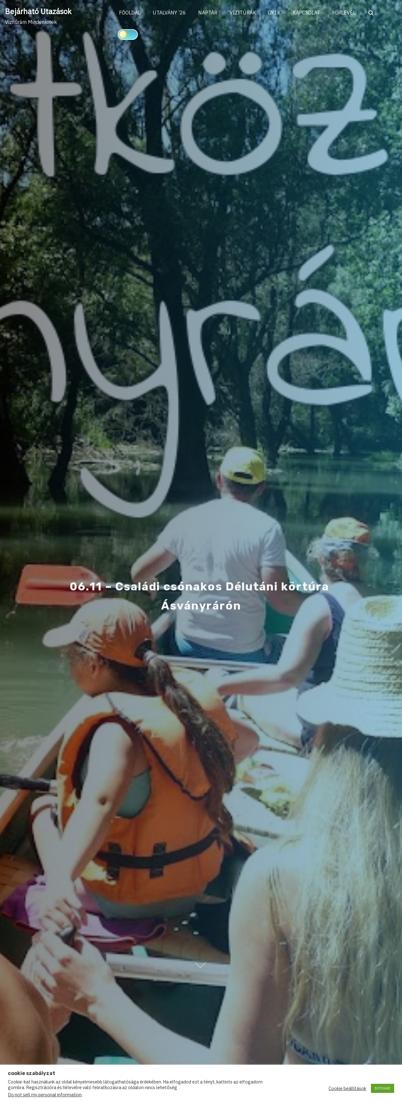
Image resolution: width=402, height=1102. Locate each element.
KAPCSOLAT (308, 13)
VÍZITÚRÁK (244, 13)
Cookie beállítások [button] (347, 1088)
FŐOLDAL (130, 13)
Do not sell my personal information (45, 1095)
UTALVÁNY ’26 (170, 13)
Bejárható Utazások (38, 11)
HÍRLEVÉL (346, 13)
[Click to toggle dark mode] (128, 34)
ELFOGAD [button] (382, 1088)
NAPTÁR (208, 13)
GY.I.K (276, 13)
